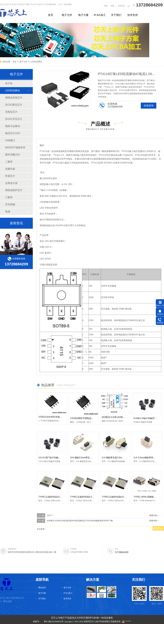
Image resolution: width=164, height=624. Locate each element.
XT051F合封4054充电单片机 (52, 417)
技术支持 (132, 15)
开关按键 (10, 204)
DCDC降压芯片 (13, 104)
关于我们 (116, 15)
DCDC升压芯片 (13, 119)
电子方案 (83, 15)
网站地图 (7, 601)
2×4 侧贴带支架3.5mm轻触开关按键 (119, 457)
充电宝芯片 (11, 112)
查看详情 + (154, 515)
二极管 (9, 161)
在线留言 (121, 6)
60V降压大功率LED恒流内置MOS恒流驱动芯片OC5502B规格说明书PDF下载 (80, 521)
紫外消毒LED (12, 154)
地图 (112, 6)
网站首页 (42, 588)
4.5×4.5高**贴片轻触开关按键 (52, 457)
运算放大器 (11, 183)
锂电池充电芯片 (13, 97)
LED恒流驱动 (36, 62)
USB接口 (10, 140)
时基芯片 (10, 176)
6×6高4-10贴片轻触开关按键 (147, 418)
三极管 (9, 197)
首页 (50, 15)
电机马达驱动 (12, 126)
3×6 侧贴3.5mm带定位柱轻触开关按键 (88, 457)
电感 (7, 211)
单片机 (9, 83)
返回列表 (158, 528)
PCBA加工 (100, 15)
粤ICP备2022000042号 (53, 621)
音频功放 (10, 168)
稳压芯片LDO (12, 133)
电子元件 (67, 15)
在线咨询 (148, 105)
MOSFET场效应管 (15, 147)
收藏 (106, 6)
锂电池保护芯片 (13, 190)
